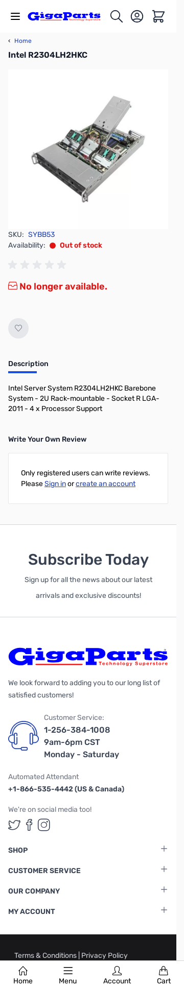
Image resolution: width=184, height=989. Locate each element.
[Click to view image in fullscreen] (88, 149)
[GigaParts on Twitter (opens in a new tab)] (14, 824)
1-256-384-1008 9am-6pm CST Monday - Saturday (81, 742)
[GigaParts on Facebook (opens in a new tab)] (29, 824)
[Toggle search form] (116, 16)
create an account (105, 483)
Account (117, 975)
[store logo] (68, 16)
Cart (164, 975)
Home (23, 975)
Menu (68, 975)
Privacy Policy (104, 955)
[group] (39, 265)
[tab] (28, 367)
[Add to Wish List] (18, 328)
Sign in (55, 483)
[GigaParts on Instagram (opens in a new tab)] (44, 824)
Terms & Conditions (46, 955)
